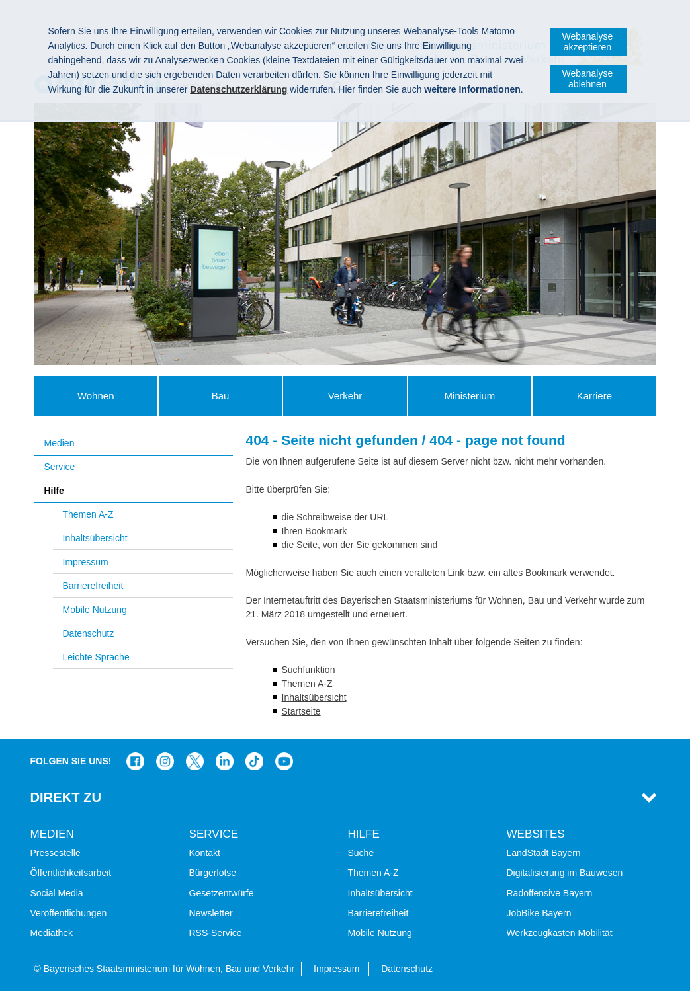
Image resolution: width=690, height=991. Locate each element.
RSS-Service (215, 933)
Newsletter (211, 913)
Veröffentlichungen (68, 913)
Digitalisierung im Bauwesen (565, 872)
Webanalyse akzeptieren (587, 41)
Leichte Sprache (96, 657)
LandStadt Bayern (544, 853)
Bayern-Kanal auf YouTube (284, 761)
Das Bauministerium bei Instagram (165, 761)
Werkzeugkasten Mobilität (560, 933)
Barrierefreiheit (93, 585)
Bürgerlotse (213, 872)
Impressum (85, 562)
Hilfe (54, 490)
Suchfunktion (308, 669)
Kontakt (204, 853)
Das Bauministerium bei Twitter (195, 761)
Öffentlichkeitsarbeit (71, 872)
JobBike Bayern (539, 913)
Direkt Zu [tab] (66, 797)
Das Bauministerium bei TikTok (254, 761)
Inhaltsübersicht (95, 538)
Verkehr (345, 395)
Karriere (594, 395)
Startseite (301, 711)
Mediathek (51, 933)
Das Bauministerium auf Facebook (135, 761)
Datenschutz (88, 633)
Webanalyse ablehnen (587, 78)
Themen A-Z (88, 514)
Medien (59, 443)
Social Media (56, 893)
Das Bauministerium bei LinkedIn (225, 761)
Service (59, 466)
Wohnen (95, 395)
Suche (361, 853)
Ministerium (470, 395)
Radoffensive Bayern (550, 893)
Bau (221, 395)
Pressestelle (55, 853)
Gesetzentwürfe (221, 893)
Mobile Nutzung (95, 609)
